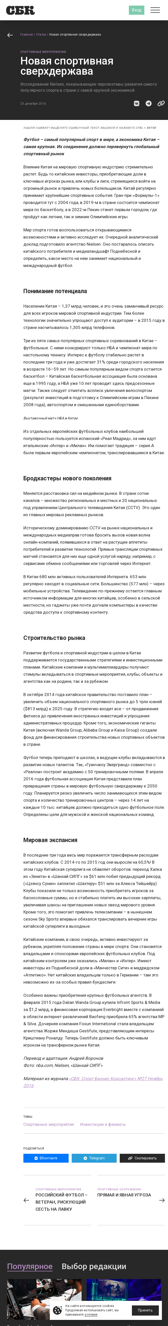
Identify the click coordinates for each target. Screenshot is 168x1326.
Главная (26, 34)
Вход (136, 10)
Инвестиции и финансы (103, 1124)
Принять (145, 1310)
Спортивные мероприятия (43, 52)
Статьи (41, 34)
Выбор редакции (94, 1266)
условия (91, 1314)
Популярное (30, 1266)
